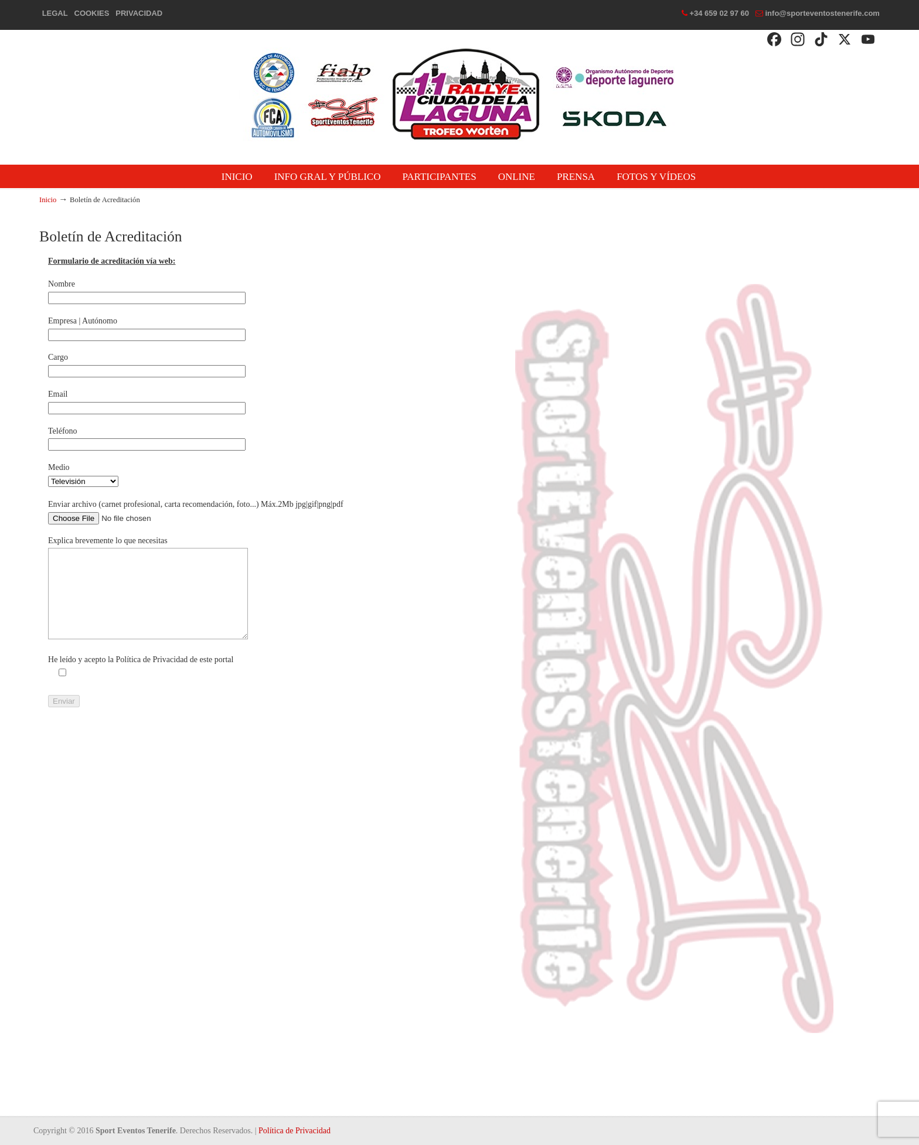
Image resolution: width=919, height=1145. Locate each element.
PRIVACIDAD (138, 13)
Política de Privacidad (294, 1130)
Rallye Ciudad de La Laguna (459, 94)
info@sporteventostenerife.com (822, 13)
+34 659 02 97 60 (719, 13)
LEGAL (55, 13)
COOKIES (92, 13)
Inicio (47, 200)
